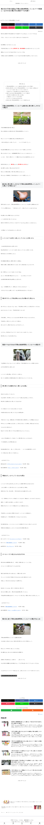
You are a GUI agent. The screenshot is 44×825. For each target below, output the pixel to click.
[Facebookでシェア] (22, 24)
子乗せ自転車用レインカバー (11, 607)
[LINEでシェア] (22, 27)
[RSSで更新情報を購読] (32, 711)
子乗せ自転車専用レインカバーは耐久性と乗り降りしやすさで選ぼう (20, 86)
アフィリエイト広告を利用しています (11, 20)
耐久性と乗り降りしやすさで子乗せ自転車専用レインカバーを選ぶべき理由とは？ (22, 88)
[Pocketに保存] (8, 27)
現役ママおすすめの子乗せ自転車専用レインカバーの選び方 (18, 93)
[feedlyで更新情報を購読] (11, 711)
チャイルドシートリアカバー (16, 539)
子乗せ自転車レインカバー (11, 543)
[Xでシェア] (8, 24)
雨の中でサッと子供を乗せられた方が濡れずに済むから (18, 91)
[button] (36, 27)
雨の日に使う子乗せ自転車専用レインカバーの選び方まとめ (18, 101)
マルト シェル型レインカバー (14, 611)
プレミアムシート (10, 547)
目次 (20, 83)
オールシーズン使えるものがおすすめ (14, 99)
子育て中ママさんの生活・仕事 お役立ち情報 (9, 676)
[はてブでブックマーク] (36, 24)
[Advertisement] (22, 15)
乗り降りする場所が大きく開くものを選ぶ (15, 95)
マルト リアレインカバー (13, 468)
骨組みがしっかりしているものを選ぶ (14, 97)
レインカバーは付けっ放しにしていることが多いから (18, 90)
